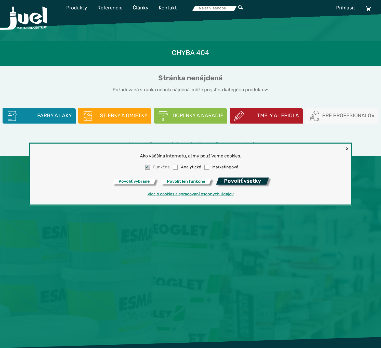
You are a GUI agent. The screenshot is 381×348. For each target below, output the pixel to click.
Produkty (76, 8)
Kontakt (168, 8)
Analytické (191, 167)
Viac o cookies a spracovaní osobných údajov (191, 194)
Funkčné (161, 167)
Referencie (110, 8)
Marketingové (225, 167)
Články (141, 8)
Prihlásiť (345, 8)
